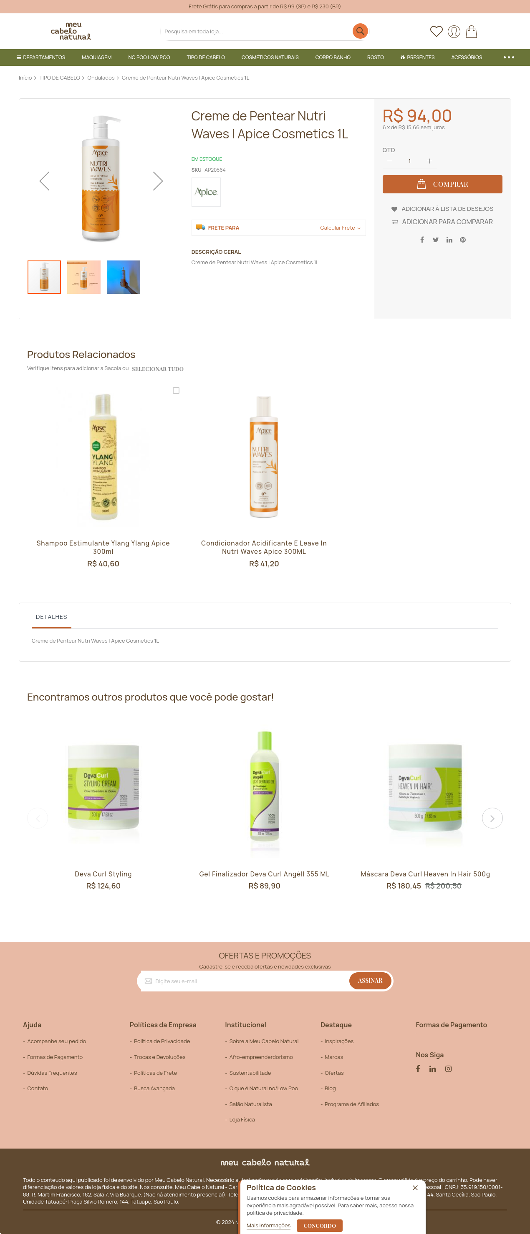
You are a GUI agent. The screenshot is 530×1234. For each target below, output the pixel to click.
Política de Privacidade (162, 1041)
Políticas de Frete (155, 1072)
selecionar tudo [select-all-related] (157, 368)
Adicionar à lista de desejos (447, 207)
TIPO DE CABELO (59, 77)
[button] (44, 180)
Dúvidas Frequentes (52, 1072)
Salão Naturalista (251, 1103)
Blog (330, 1088)
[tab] (51, 618)
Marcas (334, 1057)
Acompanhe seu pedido (56, 1041)
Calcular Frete (337, 227)
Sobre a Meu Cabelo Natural (264, 1041)
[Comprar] (442, 184)
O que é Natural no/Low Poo (264, 1088)
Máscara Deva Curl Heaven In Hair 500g (425, 874)
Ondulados (101, 77)
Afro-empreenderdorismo (261, 1057)
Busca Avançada (154, 1088)
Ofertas (334, 1072)
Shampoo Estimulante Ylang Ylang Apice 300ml (103, 548)
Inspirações (339, 1041)
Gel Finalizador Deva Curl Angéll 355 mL (264, 874)
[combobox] (265, 31)
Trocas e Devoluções (159, 1057)
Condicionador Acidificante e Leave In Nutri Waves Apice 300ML (264, 548)
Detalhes (51, 617)
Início (25, 77)
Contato (37, 1088)
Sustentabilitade (250, 1072)
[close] (415, 1188)
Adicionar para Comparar (447, 220)
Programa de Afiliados (352, 1103)
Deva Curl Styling (103, 874)
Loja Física (242, 1119)
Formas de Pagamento (55, 1057)
